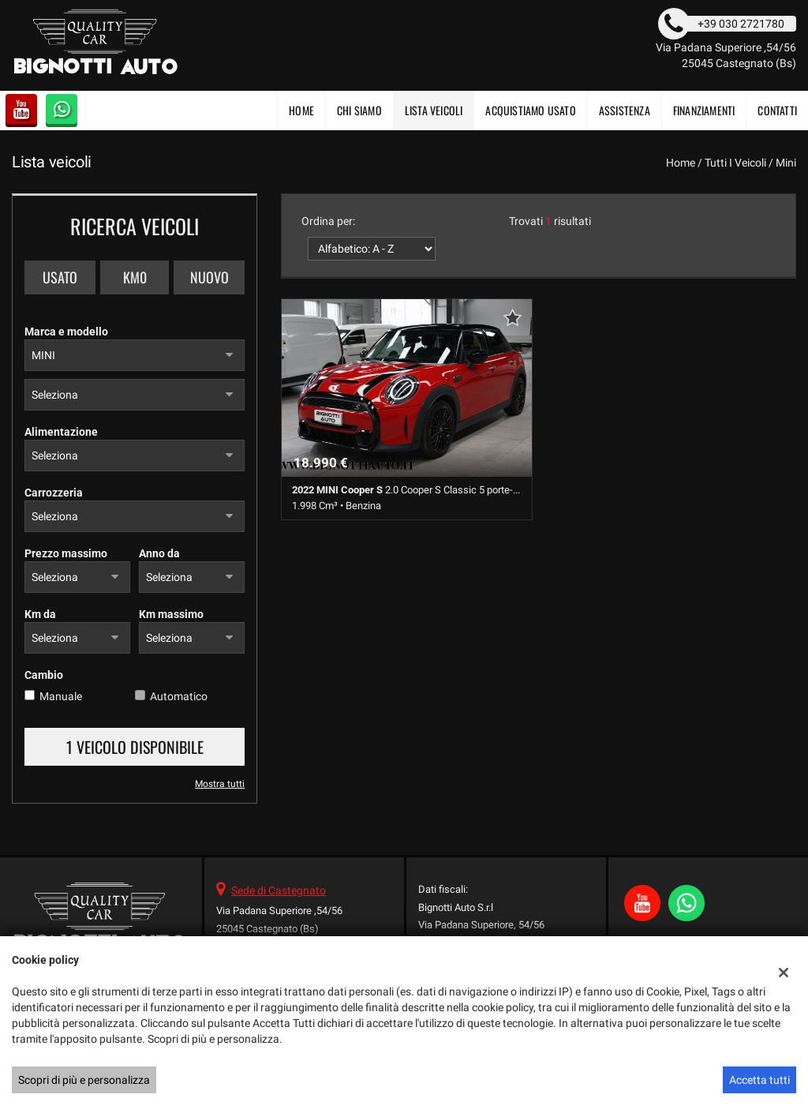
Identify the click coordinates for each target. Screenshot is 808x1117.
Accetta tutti (759, 1080)
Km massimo (171, 614)
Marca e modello (66, 331)
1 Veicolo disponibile (135, 747)
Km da (40, 614)
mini (786, 162)
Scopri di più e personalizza (84, 1080)
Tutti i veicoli (735, 162)
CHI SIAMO (359, 110)
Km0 (135, 277)
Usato (60, 277)
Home (301, 110)
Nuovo (209, 277)
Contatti (777, 110)
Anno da (159, 553)
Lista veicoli (434, 110)
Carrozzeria (53, 492)
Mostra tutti (220, 783)
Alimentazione (61, 431)
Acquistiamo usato (530, 110)
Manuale (60, 696)
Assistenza (624, 110)
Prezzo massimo (65, 553)
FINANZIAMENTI (704, 110)
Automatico (179, 696)
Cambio (43, 675)
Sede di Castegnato (278, 890)
